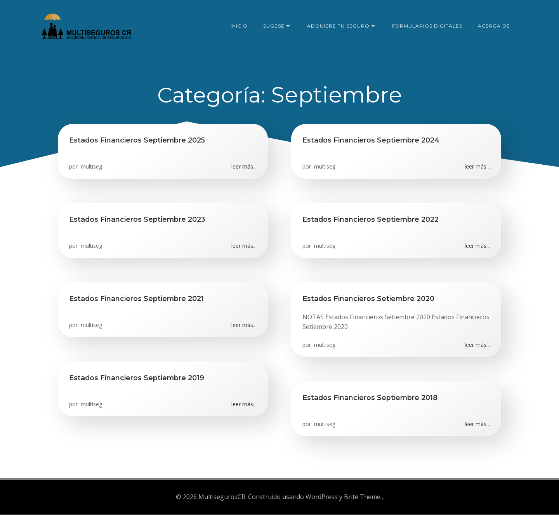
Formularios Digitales (428, 25)
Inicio (239, 25)
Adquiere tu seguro (342, 25)
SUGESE (278, 25)
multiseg (91, 168)
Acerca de (495, 25)
